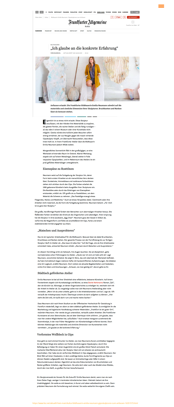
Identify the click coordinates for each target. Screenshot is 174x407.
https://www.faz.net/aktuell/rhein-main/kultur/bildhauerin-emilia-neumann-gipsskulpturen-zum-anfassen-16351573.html (85, 403)
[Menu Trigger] (161, 6)
